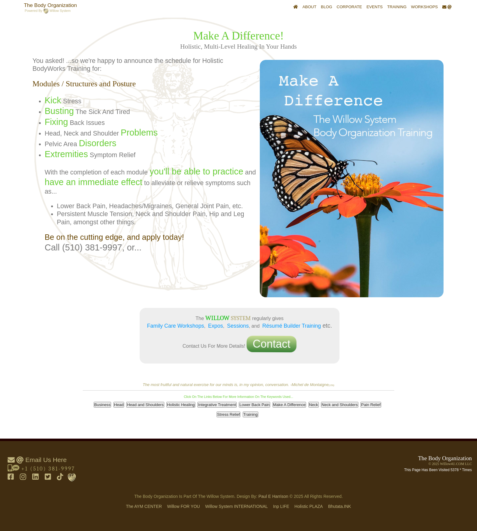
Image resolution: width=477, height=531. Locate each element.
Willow (183, 506)
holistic (308, 506)
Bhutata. (339, 506)
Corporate (349, 7)
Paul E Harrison (273, 496)
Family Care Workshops (175, 326)
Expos (215, 326)
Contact (271, 344)
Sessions (238, 326)
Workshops (424, 7)
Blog (326, 7)
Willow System (236, 506)
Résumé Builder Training (291, 326)
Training (397, 7)
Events (375, 7)
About (309, 7)
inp (281, 506)
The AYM (144, 506)
